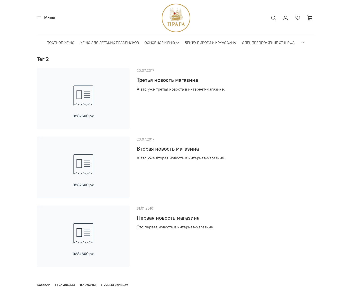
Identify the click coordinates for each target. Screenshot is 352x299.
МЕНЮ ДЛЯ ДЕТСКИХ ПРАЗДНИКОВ (109, 42)
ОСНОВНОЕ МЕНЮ (161, 42)
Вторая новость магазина (168, 148)
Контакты (88, 285)
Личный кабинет (114, 285)
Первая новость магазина (168, 217)
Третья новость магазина (167, 79)
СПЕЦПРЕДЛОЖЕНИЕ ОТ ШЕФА (268, 42)
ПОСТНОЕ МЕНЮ (60, 42)
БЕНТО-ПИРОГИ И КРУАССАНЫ (211, 42)
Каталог (43, 285)
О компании (65, 285)
